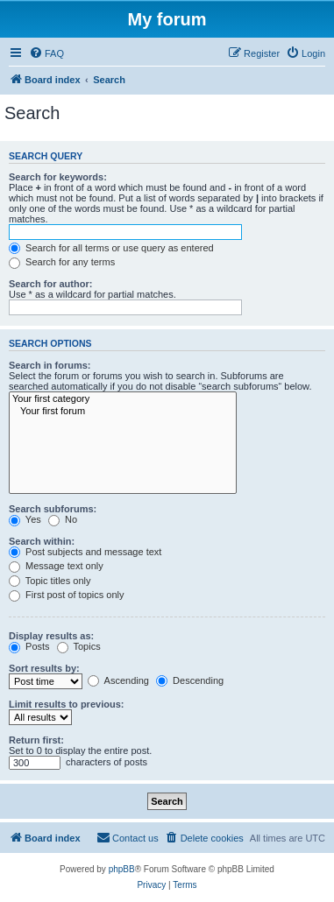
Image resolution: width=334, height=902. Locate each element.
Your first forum (123, 411)
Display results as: (51, 636)
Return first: (36, 740)
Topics (79, 646)
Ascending (118, 680)
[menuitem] (46, 53)
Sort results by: (44, 668)
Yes (25, 519)
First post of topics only (66, 594)
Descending (190, 680)
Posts (29, 646)
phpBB (122, 869)
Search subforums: (52, 509)
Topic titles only (49, 580)
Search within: (42, 541)
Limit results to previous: (66, 704)
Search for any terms (62, 262)
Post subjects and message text (85, 551)
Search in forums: (50, 365)
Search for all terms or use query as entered (111, 248)
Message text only (56, 565)
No (62, 519)
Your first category (123, 399)
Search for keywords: (58, 177)
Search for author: (50, 283)
